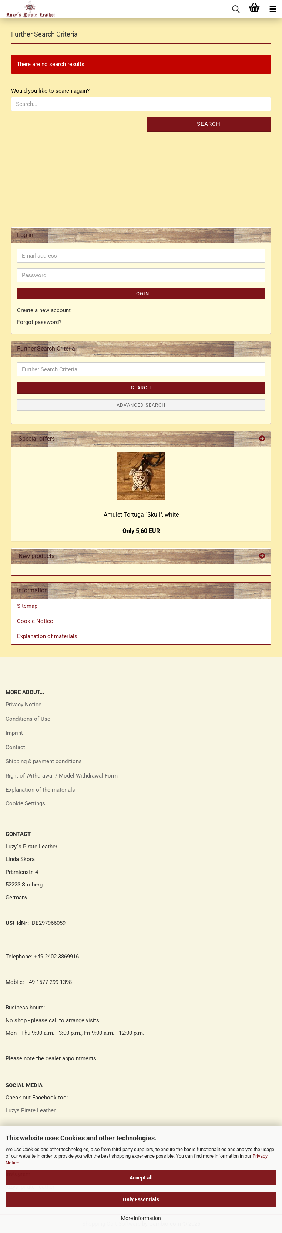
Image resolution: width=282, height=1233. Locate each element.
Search (209, 124)
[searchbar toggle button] (235, 9)
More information (141, 1218)
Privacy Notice (23, 704)
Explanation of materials (47, 636)
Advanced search (141, 405)
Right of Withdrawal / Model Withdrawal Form (62, 775)
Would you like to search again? (50, 90)
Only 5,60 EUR (141, 530)
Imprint (14, 733)
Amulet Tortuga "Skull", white (141, 514)
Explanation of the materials (40, 789)
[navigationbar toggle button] (272, 9)
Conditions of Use (28, 719)
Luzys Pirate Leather (31, 1110)
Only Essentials (141, 1199)
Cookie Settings (25, 803)
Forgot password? (39, 322)
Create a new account (44, 310)
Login (141, 293)
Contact (15, 747)
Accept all (141, 1178)
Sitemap (27, 606)
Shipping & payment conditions (44, 761)
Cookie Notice (35, 621)
